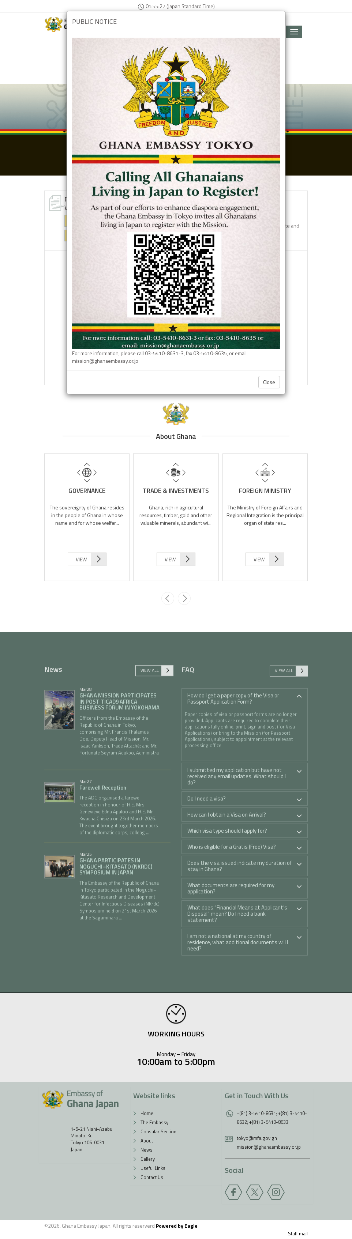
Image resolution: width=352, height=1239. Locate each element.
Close (269, 382)
